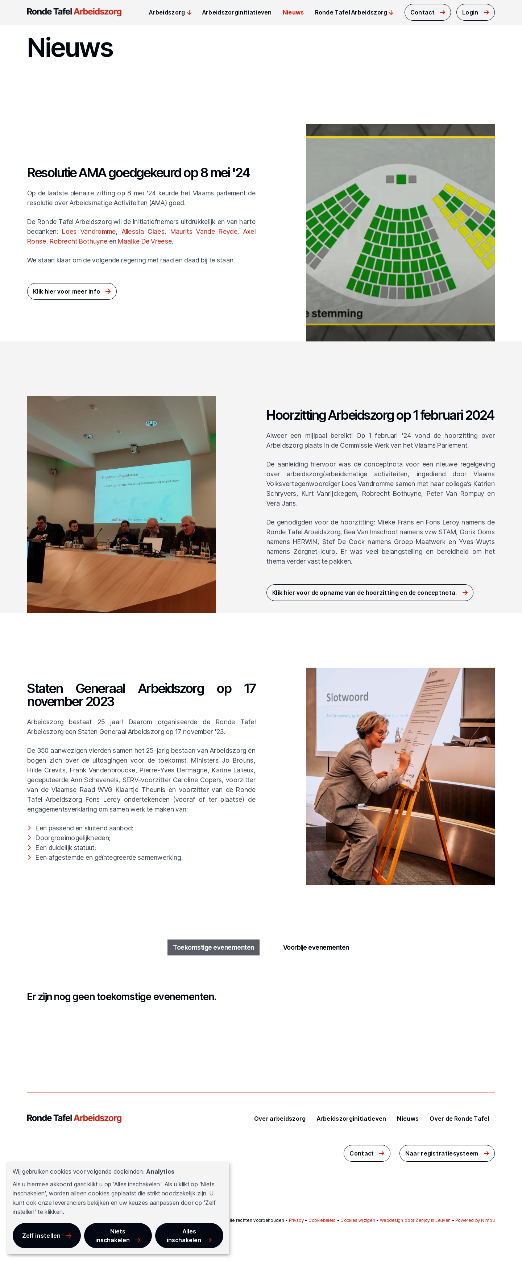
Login (470, 12)
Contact (422, 12)
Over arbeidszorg (280, 1118)
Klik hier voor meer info (66, 291)
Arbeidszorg (167, 12)
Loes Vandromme (89, 231)
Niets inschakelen (112, 1236)
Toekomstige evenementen (213, 947)
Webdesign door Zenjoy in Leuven (415, 1220)
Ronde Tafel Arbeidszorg (351, 12)
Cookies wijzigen (357, 1220)
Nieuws (293, 12)
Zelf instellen (41, 1235)
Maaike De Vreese (145, 241)
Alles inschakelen (184, 1236)
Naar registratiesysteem (441, 1153)
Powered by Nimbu (475, 1220)
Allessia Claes (143, 231)
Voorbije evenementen (316, 947)
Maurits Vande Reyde (203, 231)
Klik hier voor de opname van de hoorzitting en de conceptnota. (364, 592)
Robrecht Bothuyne (78, 241)
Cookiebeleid (322, 1220)
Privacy (296, 1220)
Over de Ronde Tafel (459, 1118)
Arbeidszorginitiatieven (237, 12)
